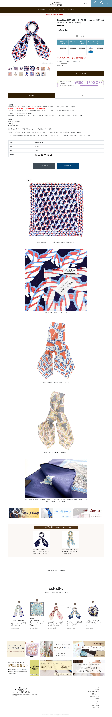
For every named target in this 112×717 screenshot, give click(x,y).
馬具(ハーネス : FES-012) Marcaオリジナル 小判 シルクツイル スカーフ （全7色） (41, 551)
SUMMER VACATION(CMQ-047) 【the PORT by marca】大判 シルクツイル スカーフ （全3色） (37, 622)
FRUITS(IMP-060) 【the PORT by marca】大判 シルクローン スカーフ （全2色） (70, 551)
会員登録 (96, 698)
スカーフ (52, 9)
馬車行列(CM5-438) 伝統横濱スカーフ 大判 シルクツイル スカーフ (74, 623)
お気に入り (81, 36)
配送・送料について (93, 691)
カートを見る (95, 705)
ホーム (97, 687)
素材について (68, 165)
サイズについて (44, 165)
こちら (77, 61)
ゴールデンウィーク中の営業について (56, 14)
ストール (61, 9)
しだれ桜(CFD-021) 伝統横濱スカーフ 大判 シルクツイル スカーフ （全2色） (56, 623)
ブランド (71, 9)
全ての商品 (41, 9)
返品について (95, 694)
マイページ (96, 703)
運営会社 (96, 689)
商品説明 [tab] (31, 95)
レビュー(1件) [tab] (79, 95)
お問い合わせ (95, 708)
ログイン (86, 3)
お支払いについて (94, 696)
